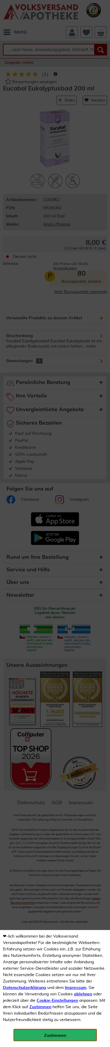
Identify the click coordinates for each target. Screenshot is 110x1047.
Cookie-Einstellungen (57, 1001)
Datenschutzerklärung (24, 988)
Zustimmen (40, 1007)
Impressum (76, 988)
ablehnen (83, 994)
